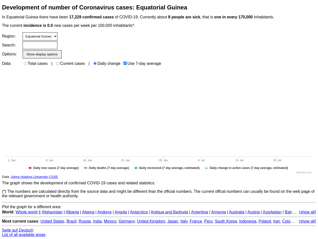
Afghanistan (52, 212)
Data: (6, 63)
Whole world (27, 212)
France (196, 221)
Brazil (72, 221)
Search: (9, 45)
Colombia (290, 221)
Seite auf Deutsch (17, 230)
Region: (9, 36)
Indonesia (247, 221)
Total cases (36, 63)
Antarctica (139, 212)
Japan (172, 221)
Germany (127, 221)
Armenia (218, 212)
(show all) (307, 212)
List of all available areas (23, 235)
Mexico (110, 221)
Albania (72, 212)
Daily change (106, 63)
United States (52, 221)
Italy (183, 221)
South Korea (226, 221)
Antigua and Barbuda (169, 212)
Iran (276, 221)
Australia (236, 212)
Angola (121, 212)
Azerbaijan (272, 212)
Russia (85, 221)
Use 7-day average (142, 63)
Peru (208, 221)
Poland (265, 221)
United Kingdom (151, 221)
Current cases (70, 63)
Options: (9, 54)
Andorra (104, 212)
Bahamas (293, 212)
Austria (253, 212)
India (97, 221)
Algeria (88, 212)
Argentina (199, 212)
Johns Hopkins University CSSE (34, 177)
